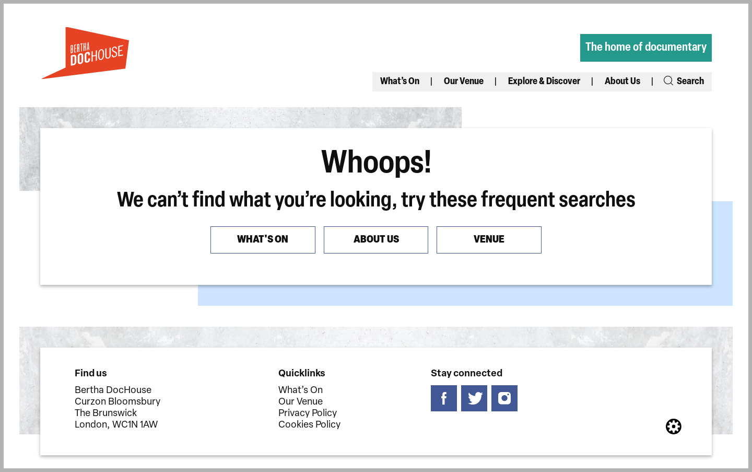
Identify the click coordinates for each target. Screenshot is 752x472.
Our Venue (464, 82)
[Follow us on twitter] (475, 398)
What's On (263, 240)
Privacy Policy (307, 414)
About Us (622, 82)
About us (376, 240)
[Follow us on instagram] (505, 398)
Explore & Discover (544, 82)
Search (683, 82)
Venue (489, 240)
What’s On (399, 82)
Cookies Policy (309, 425)
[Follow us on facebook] (444, 398)
